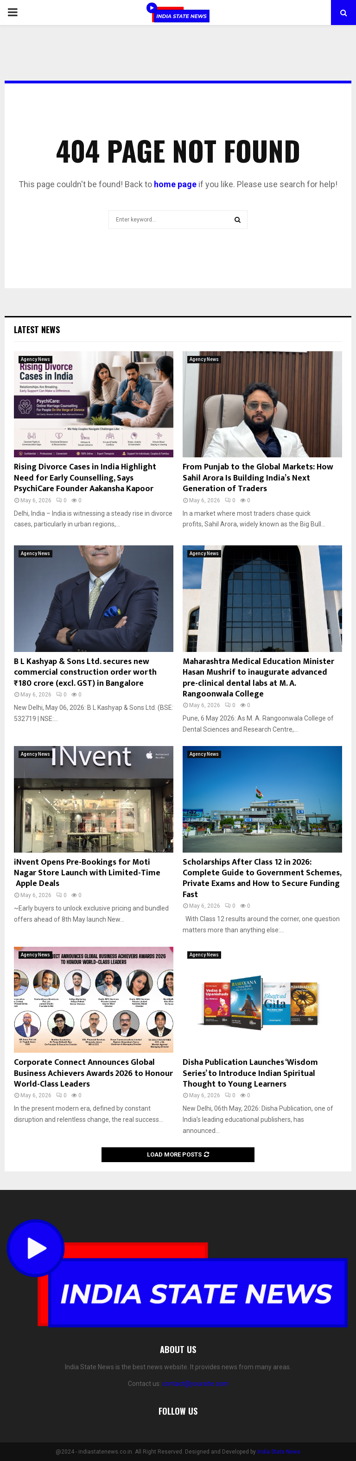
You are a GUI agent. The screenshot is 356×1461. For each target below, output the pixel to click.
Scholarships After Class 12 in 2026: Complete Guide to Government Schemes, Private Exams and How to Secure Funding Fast (262, 878)
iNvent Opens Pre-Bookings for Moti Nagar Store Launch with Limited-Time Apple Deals (87, 873)
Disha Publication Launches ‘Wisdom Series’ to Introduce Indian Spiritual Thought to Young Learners (250, 1073)
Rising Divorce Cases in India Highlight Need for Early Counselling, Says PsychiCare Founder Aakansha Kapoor (85, 478)
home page (175, 184)
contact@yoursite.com (195, 1383)
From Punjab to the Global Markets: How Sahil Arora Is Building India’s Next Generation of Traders (258, 478)
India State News (278, 1451)
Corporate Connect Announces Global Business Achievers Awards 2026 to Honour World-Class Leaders (93, 1073)
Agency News (35, 359)
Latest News (37, 329)
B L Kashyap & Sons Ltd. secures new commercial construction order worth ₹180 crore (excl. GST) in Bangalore (85, 672)
